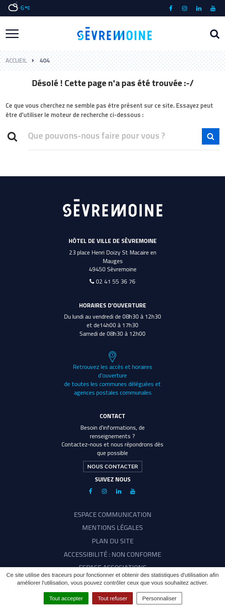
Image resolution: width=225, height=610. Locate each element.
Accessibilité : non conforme (112, 554)
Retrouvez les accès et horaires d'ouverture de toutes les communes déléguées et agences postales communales (112, 373)
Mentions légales (112, 527)
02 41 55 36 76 (112, 281)
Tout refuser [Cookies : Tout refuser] (112, 598)
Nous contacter (112, 466)
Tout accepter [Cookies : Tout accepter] (66, 598)
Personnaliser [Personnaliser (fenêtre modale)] (159, 598)
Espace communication (112, 514)
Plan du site (113, 541)
